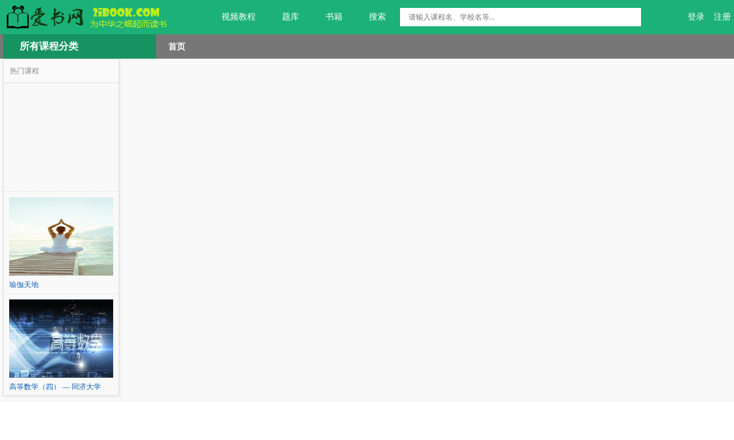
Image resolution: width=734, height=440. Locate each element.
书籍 (327, 17)
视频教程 (231, 17)
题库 (283, 17)
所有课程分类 (49, 46)
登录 (696, 16)
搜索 (370, 17)
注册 (722, 16)
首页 (176, 46)
